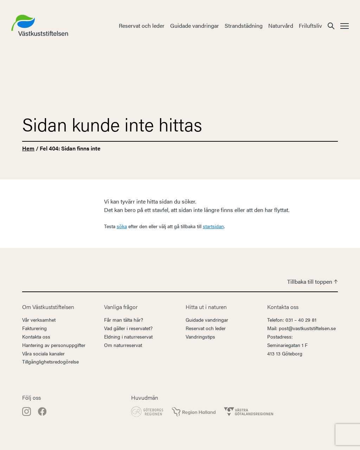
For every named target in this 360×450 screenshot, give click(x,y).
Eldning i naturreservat (128, 336)
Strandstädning (244, 25)
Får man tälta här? (123, 319)
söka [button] (122, 226)
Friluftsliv (310, 25)
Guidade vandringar (194, 25)
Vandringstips (200, 336)
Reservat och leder (142, 25)
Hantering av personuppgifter (53, 344)
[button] (331, 25)
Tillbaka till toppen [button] (312, 281)
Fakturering (34, 328)
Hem (28, 148)
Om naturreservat (123, 344)
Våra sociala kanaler (43, 353)
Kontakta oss (36, 336)
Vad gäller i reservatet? (128, 328)
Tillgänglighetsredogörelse (50, 361)
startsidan (213, 226)
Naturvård (280, 25)
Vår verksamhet (39, 319)
